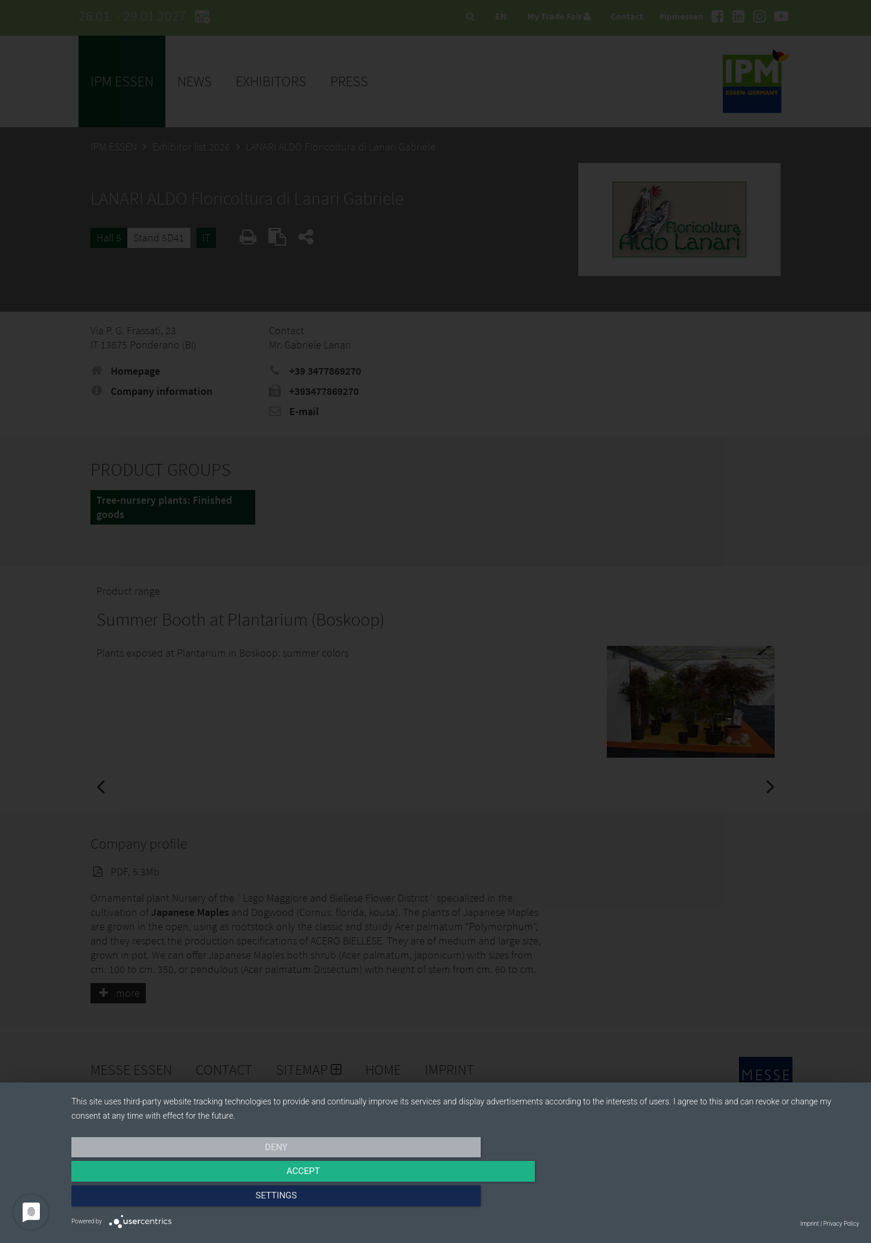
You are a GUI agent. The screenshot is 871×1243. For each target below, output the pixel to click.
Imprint (809, 1223)
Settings (741, 1199)
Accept (465, 1199)
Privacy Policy (841, 1223)
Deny (189, 1199)
